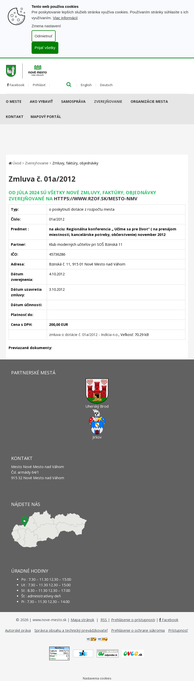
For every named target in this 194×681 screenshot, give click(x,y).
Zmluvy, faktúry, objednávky (75, 163)
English (86, 85)
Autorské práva (18, 630)
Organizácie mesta (149, 101)
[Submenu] (23, 101)
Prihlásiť (39, 85)
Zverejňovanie (108, 101)
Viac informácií (65, 18)
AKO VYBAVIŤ (41, 101)
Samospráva (73, 101)
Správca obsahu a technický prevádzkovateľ (71, 630)
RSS (104, 619)
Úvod (17, 163)
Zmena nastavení (46, 26)
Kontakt (14, 116)
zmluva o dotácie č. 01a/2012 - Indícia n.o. (83, 334)
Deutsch (106, 85)
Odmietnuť (44, 36)
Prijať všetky (45, 47)
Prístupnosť (178, 630)
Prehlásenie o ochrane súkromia (138, 630)
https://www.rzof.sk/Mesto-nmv (95, 199)
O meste (13, 101)
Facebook (16, 85)
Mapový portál (46, 116)
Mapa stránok (82, 619)
